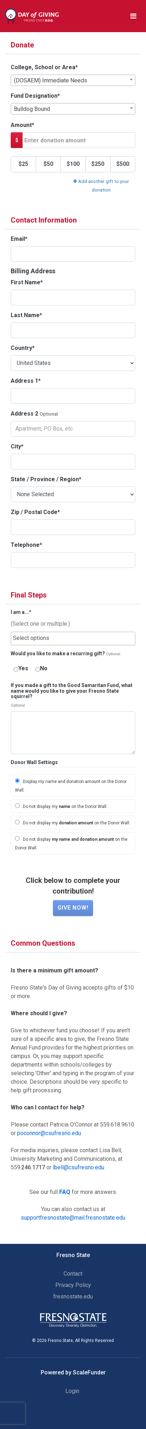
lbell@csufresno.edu (78, 1167)
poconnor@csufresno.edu (49, 1133)
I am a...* (21, 612)
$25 (23, 164)
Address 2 (24, 413)
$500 (122, 164)
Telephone (26, 544)
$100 (73, 164)
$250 (97, 164)
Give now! (72, 907)
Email (19, 238)
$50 (48, 164)
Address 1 (26, 380)
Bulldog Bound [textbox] (32, 109)
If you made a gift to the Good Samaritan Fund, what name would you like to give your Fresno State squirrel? (71, 691)
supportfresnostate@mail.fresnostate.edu (73, 1217)
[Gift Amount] (78, 140)
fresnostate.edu (73, 1296)
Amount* (22, 125)
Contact (73, 1273)
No (41, 668)
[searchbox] (73, 638)
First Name (27, 282)
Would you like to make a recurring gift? (58, 653)
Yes (21, 668)
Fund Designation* (35, 95)
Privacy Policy (73, 1285)
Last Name (26, 315)
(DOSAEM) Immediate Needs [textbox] (50, 80)
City (17, 446)
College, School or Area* (44, 67)
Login (72, 1391)
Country (23, 348)
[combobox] (73, 80)
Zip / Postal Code (35, 512)
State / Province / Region (46, 479)
